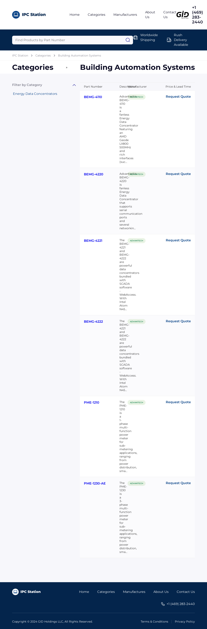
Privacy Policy (185, 621)
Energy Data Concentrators (35, 94)
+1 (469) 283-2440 (197, 14)
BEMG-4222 (93, 321)
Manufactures (134, 592)
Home (75, 15)
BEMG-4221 (93, 241)
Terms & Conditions (154, 621)
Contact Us (186, 592)
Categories (96, 15)
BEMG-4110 (93, 97)
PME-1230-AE (95, 483)
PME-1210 (91, 402)
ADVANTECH (136, 97)
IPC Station (20, 55)
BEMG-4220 (93, 174)
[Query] (72, 40)
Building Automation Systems (79, 55)
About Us (161, 592)
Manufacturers (125, 15)
